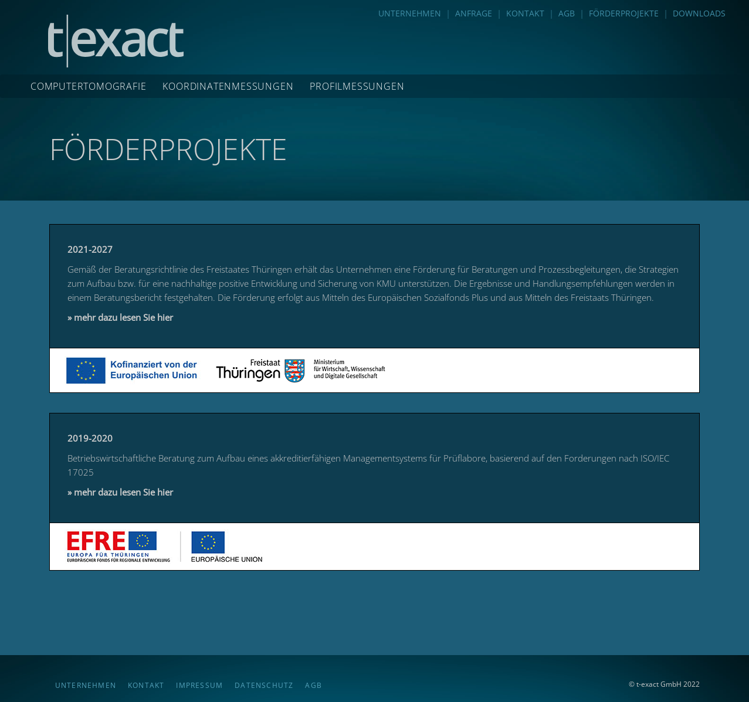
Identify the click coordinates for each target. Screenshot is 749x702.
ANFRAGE (473, 13)
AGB (566, 13)
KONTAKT (525, 13)
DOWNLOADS (699, 13)
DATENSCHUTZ (264, 685)
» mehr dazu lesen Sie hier (120, 317)
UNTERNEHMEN (409, 13)
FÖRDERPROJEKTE (624, 13)
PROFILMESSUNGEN (357, 86)
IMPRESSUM (199, 685)
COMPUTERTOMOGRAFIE (88, 86)
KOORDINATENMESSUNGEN (227, 86)
